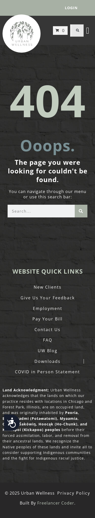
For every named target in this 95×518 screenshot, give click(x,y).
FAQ (47, 340)
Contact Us (47, 329)
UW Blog (48, 350)
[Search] (81, 211)
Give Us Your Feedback (48, 298)
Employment (47, 308)
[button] (77, 30)
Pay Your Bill (47, 319)
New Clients (48, 287)
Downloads (47, 361)
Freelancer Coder (55, 503)
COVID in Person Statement (47, 372)
